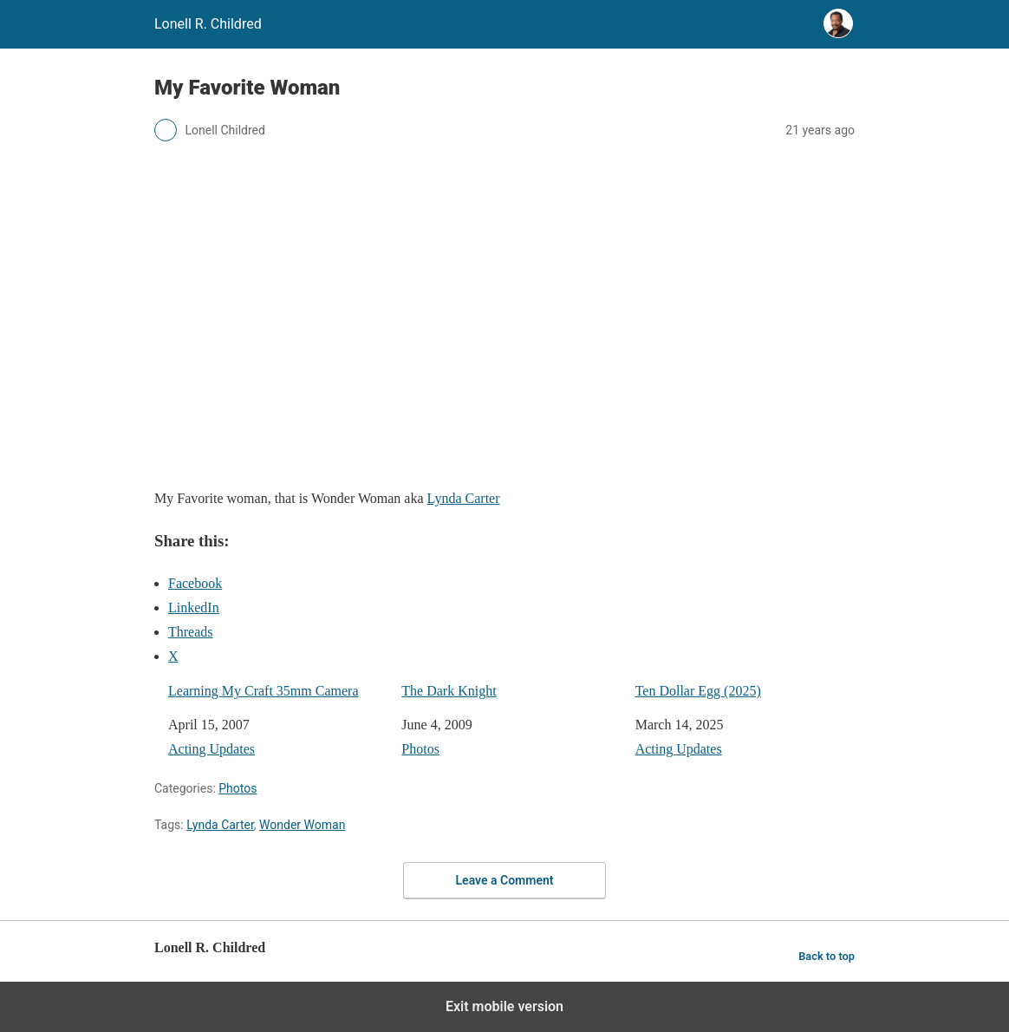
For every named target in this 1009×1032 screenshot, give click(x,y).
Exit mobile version (504, 1006)
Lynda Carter (463, 498)
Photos (420, 748)
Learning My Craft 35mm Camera (263, 690)
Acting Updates (211, 748)
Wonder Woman (302, 825)
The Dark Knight (448, 690)
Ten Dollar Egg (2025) (698, 690)
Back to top (826, 956)
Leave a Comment (505, 880)
